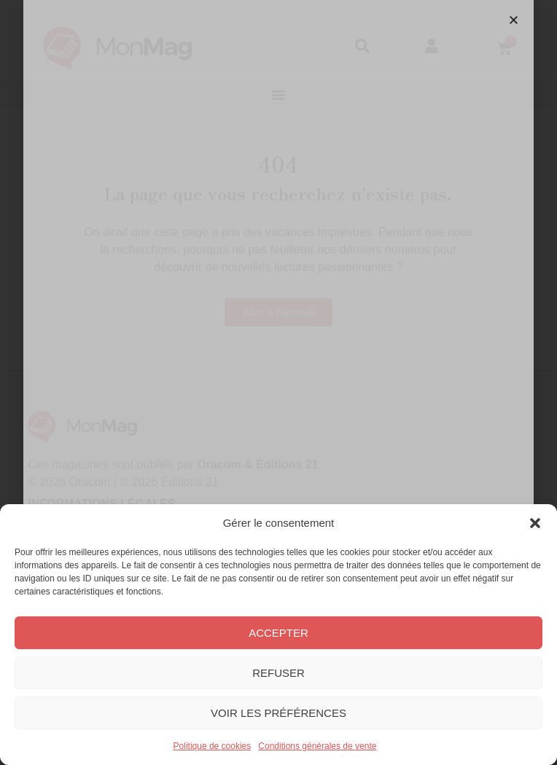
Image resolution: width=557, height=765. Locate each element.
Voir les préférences (278, 713)
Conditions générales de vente (317, 746)
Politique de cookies (213, 746)
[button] (535, 523)
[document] (278, 382)
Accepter (278, 633)
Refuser (278, 673)
